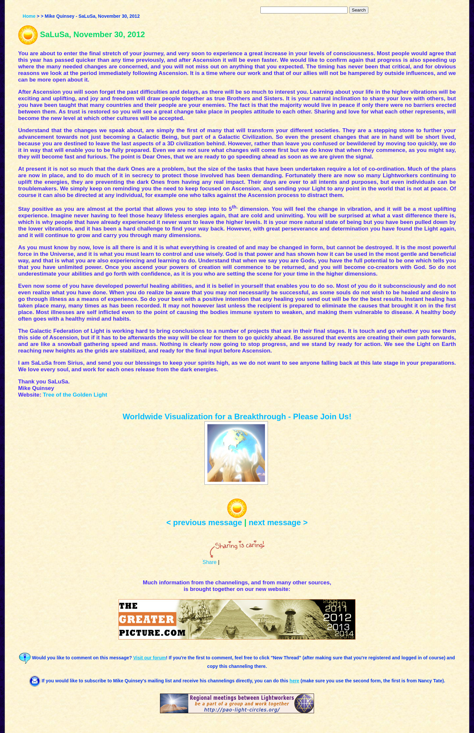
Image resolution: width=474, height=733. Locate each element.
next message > (278, 522)
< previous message (204, 522)
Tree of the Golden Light (75, 395)
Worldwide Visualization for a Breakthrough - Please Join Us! (236, 416)
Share (209, 562)
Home (29, 16)
